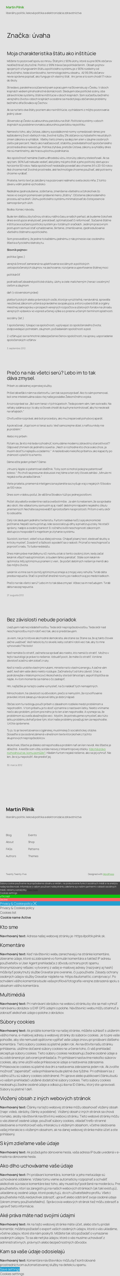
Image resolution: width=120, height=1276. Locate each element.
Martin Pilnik (15, 7)
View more (32, 889)
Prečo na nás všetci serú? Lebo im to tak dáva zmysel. (51, 375)
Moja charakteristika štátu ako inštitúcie (51, 53)
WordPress (108, 874)
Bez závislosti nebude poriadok (41, 619)
